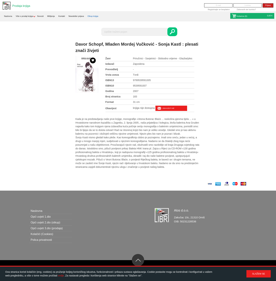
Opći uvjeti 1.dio (41, 216)
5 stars (94, 89)
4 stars (90, 89)
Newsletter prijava (76, 16)
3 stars (87, 89)
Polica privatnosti (41, 239)
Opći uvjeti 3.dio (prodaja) (47, 228)
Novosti (40, 16)
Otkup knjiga (92, 16)
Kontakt (61, 16)
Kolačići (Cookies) (42, 234)
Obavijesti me (168, 108)
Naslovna (8, 16)
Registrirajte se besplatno (219, 9)
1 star (80, 89)
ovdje (61, 275)
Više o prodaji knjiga (24, 16)
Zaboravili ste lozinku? (246, 9)
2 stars (83, 89)
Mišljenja (51, 16)
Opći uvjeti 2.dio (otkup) (45, 222)
